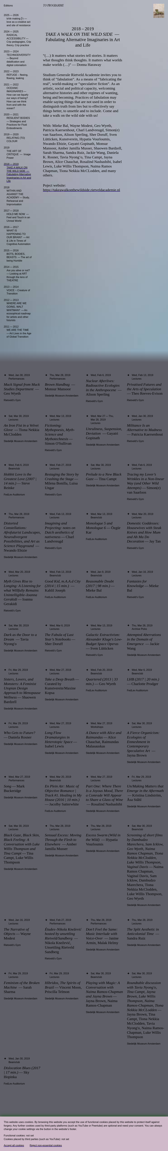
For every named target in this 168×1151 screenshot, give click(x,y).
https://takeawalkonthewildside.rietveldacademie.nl (81, 190)
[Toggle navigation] (158, 11)
